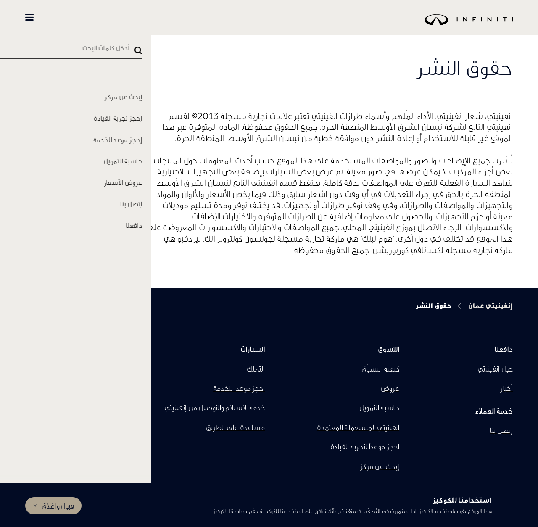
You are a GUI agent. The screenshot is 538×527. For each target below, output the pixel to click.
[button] (29, 17)
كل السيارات (160, 17)
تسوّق (114, 17)
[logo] (290, 25)
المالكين (68, 17)
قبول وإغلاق (58, 506)
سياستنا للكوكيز (230, 511)
